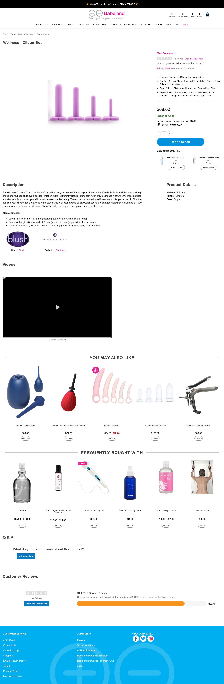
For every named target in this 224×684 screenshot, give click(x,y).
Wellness (61, 250)
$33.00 (198, 433)
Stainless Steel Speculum (198, 425)
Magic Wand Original (94, 510)
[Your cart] (207, 15)
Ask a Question (163, 68)
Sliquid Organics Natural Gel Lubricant (58, 511)
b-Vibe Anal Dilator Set (155, 425)
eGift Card (9, 640)
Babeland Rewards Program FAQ (95, 660)
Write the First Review (194, 59)
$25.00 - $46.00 (22, 519)
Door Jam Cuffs (202, 510)
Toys (5, 34)
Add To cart (180, 141)
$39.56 (25, 433)
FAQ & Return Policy (14, 660)
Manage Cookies (12, 675)
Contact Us (9, 645)
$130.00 (155, 433)
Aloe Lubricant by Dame (130, 510)
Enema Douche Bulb (25, 425)
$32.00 (202, 519)
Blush (21, 250)
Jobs (80, 665)
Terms (6, 665)
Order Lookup (11, 650)
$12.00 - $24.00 (58, 520)
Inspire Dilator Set (112, 425)
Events (81, 640)
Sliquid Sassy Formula (166, 510)
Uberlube (22, 510)
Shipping (8, 655)
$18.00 (130, 519)
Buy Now (25, 438)
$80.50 (93, 519)
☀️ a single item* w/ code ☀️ (112, 4)
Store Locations (86, 645)
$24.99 (68, 433)
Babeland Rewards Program (92, 655)
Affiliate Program (86, 650)
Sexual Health (43, 34)
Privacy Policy (11, 670)
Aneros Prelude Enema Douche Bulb (69, 425)
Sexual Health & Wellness (22, 34)
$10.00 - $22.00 (166, 519)
